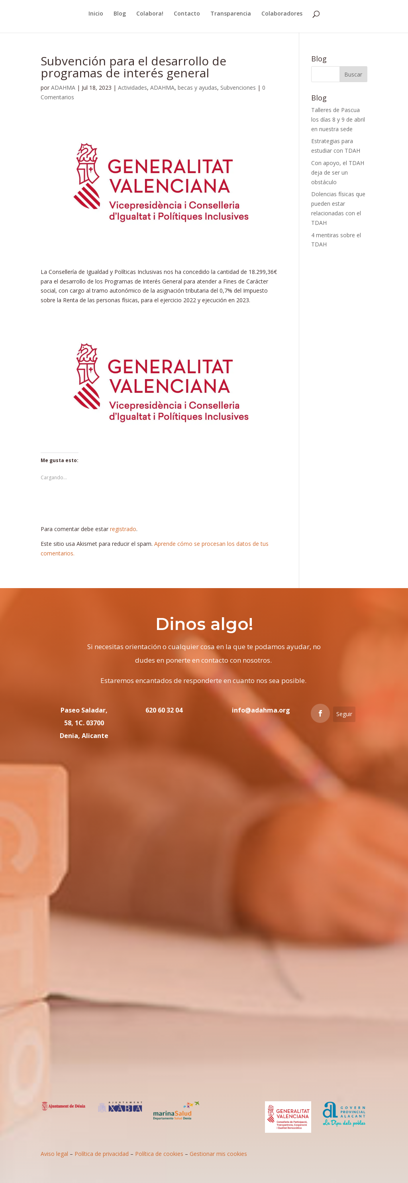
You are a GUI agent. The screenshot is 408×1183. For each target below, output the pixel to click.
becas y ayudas (197, 87)
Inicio (95, 19)
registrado (123, 529)
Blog (120, 19)
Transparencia (230, 19)
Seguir (344, 714)
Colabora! (149, 19)
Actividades (132, 87)
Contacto (187, 19)
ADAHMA (63, 87)
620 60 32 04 (163, 710)
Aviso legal (54, 1153)
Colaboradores (281, 19)
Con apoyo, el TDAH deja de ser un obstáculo (337, 172)
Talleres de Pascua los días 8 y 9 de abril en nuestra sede (338, 119)
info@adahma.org (261, 710)
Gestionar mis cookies (218, 1153)
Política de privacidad (102, 1153)
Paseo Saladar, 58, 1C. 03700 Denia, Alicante (84, 723)
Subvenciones (238, 87)
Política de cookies (159, 1153)
